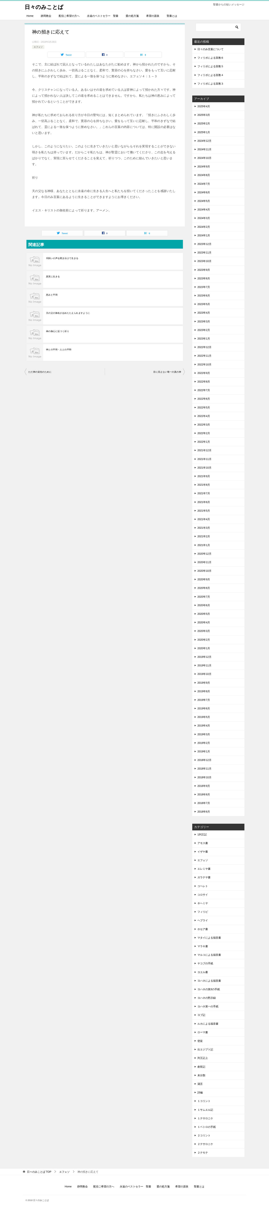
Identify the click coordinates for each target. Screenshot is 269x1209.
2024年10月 (204, 157)
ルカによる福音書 (207, 1023)
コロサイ (202, 894)
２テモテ (202, 1152)
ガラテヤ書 (204, 877)
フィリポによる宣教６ (210, 57)
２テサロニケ (205, 1144)
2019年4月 (203, 725)
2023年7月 (203, 286)
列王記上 (202, 1057)
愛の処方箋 (132, 15)
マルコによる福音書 (209, 954)
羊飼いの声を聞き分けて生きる (62, 258)
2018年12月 (204, 760)
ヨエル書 (202, 972)
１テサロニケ (205, 1118)
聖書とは (172, 15)
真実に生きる (53, 276)
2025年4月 (203, 106)
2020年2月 (203, 639)
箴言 (200, 1083)
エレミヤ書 (204, 868)
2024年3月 (203, 218)
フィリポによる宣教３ (210, 83)
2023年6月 (203, 295)
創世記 (201, 1066)
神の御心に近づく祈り (57, 331)
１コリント (204, 1100)
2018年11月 (204, 768)
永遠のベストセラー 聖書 (102, 15)
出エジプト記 (205, 1049)
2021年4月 (203, 519)
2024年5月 (203, 200)
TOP (39, 1171)
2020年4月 (203, 622)
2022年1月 (203, 441)
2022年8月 (203, 381)
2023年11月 (204, 252)
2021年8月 (203, 484)
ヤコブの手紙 (205, 963)
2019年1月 (203, 751)
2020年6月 (203, 605)
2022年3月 (203, 424)
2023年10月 (204, 261)
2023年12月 (204, 243)
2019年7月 (203, 699)
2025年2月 (203, 123)
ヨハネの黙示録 (206, 997)
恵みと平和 (52, 294)
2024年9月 (203, 166)
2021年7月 (203, 493)
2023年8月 (203, 278)
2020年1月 (203, 648)
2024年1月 (203, 235)
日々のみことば (45, 6)
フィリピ (202, 911)
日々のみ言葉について (210, 49)
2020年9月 (203, 579)
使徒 (200, 1040)
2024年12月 (204, 140)
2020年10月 (204, 570)
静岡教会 (46, 15)
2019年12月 (204, 656)
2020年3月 (203, 630)
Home (29, 15)
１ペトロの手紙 (206, 1126)
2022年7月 (203, 390)
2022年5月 (203, 407)
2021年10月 (204, 467)
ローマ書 (202, 1032)
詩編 (200, 1092)
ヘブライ (202, 920)
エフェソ (38, 47)
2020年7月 (203, 596)
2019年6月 (203, 708)
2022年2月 (203, 433)
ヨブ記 (201, 1014)
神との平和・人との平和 (58, 349)
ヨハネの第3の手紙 (208, 989)
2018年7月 (203, 803)
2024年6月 (203, 192)
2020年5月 (203, 613)
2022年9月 (203, 373)
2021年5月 (203, 510)
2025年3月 (203, 114)
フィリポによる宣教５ (210, 66)
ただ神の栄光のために (39, 372)
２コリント (204, 1135)
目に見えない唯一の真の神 (167, 372)
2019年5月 (203, 716)
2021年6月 (203, 502)
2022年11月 (204, 355)
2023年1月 (203, 338)
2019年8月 (203, 691)
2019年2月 (203, 742)
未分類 (201, 1075)
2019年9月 (203, 682)
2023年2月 (203, 330)
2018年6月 (203, 811)
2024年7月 (203, 183)
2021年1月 (203, 545)
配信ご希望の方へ (69, 15)
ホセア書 (202, 929)
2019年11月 (204, 665)
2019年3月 (203, 734)
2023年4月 (203, 312)
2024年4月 (203, 209)
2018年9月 (203, 785)
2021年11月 (204, 459)
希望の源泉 (152, 15)
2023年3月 (203, 321)
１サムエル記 (205, 1109)
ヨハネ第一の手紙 (207, 1006)
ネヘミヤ (202, 903)
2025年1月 (203, 132)
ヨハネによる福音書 (209, 980)
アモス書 (202, 843)
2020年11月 (204, 562)
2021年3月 (203, 527)
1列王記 (202, 834)
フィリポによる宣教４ (210, 75)
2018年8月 (203, 794)
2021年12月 (204, 450)
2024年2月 (203, 226)
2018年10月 (204, 777)
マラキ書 (202, 946)
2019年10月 (204, 673)
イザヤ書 (202, 851)
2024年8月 (203, 175)
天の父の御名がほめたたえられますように (68, 313)
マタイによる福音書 (209, 937)
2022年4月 (203, 416)
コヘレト (202, 886)
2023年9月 (203, 269)
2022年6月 (203, 398)
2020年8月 (203, 587)
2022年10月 (204, 364)
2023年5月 (203, 304)
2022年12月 (204, 347)
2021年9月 (203, 476)
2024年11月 (204, 149)
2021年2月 (203, 536)
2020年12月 (204, 553)
